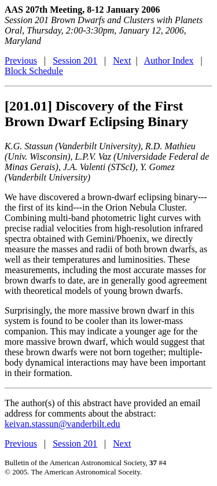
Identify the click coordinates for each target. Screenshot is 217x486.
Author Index (169, 60)
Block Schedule (34, 71)
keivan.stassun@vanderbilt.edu (62, 424)
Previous (21, 60)
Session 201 (75, 60)
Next (122, 60)
